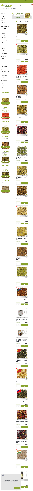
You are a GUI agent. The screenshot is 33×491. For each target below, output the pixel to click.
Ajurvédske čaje (4, 40)
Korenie (3, 60)
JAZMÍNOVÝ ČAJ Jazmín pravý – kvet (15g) (27, 202)
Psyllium (3, 42)
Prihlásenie (26, 0)
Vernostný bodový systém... (17, 456)
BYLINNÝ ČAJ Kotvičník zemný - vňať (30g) (26, 99)
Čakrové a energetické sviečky (5, 77)
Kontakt (14, 8)
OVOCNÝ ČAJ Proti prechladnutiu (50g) (26, 222)
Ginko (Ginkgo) (4, 35)
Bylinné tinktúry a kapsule (5, 67)
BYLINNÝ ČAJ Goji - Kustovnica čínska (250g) (15, 58)
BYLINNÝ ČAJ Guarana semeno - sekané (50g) (27, 57)
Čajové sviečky (4, 75)
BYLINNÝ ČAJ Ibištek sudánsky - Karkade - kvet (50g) (26, 78)
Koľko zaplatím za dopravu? (6, 1)
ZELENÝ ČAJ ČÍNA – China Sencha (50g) (27, 283)
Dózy (2, 82)
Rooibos (3, 30)
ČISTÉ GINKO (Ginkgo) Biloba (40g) (16, 140)
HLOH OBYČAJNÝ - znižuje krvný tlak (19, 316)
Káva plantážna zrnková (4, 58)
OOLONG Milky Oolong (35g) (16, 222)
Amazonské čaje (4, 53)
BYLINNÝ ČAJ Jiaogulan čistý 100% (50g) (16, 99)
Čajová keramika (4, 87)
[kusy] (13, 42)
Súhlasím (17, 488)
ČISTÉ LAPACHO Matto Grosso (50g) (26, 140)
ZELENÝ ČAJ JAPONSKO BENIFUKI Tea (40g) (27, 303)
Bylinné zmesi (4, 39)
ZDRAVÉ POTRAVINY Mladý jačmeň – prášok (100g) (16, 283)
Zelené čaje (4, 18)
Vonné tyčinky (4, 73)
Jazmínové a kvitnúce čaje (5, 20)
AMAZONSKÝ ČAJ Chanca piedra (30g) (16, 36)
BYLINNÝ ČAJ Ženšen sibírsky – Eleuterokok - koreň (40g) (27, 120)
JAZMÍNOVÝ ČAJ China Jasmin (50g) (16, 202)
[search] (20, 5)
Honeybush (4, 31)
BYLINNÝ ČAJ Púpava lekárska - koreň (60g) (16, 120)
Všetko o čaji (5, 8)
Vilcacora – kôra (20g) (27, 262)
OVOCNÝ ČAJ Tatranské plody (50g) (16, 242)
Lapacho (3, 48)
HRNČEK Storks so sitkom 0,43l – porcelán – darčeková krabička (16, 181)
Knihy (3, 85)
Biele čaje (3, 22)
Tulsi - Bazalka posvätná (4, 33)
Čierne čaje (3, 15)
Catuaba (3, 50)
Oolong (3, 23)
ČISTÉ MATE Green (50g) (16, 160)
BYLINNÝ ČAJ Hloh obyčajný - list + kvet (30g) (15, 78)
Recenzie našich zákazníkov (20, 0)
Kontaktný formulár (14, 1)
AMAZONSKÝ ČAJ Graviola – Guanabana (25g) (27, 37)
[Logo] (6, 5)
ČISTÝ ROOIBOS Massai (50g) (27, 161)
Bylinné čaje (4, 37)
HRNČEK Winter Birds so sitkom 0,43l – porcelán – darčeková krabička (27, 181)
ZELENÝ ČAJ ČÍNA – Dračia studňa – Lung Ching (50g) (16, 303)
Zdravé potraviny (4, 64)
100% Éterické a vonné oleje (5, 72)
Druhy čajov (10, 8)
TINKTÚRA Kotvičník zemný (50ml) (15, 263)
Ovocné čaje (4, 28)
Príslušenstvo (4, 83)
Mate (2, 46)
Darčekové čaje (4, 88)
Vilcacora (3, 51)
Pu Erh (3, 16)
